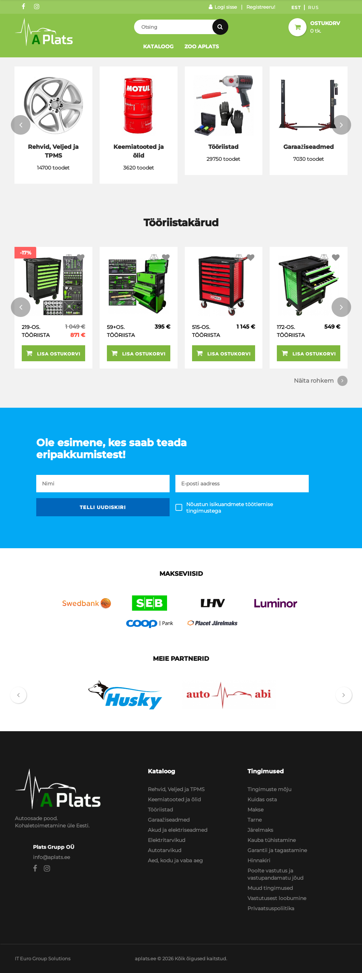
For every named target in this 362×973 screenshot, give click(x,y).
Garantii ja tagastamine (277, 850)
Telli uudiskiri (103, 507)
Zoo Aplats (201, 46)
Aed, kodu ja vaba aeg (175, 860)
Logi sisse (223, 7)
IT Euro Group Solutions (42, 958)
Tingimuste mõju (269, 789)
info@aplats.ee (51, 857)
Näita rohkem (321, 381)
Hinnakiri (258, 860)
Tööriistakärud (181, 222)
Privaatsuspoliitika (270, 908)
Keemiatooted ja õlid (174, 799)
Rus (313, 7)
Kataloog (158, 46)
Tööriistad (160, 809)
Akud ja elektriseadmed (177, 830)
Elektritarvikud (166, 840)
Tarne (254, 820)
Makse (255, 809)
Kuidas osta (262, 799)
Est (296, 7)
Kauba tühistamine (271, 840)
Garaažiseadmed (169, 820)
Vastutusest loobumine (276, 898)
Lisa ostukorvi (53, 353)
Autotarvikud (164, 850)
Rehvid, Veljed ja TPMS (176, 789)
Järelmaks (260, 830)
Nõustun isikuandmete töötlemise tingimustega (229, 507)
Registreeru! (260, 7)
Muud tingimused (270, 888)
